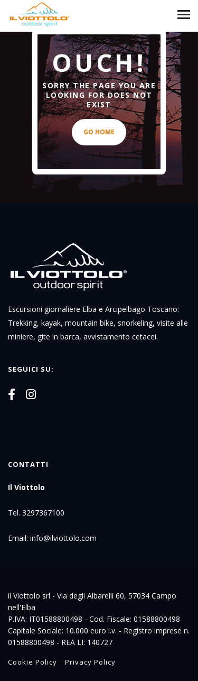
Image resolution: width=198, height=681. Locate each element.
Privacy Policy (90, 662)
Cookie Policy (32, 662)
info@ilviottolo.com (63, 538)
